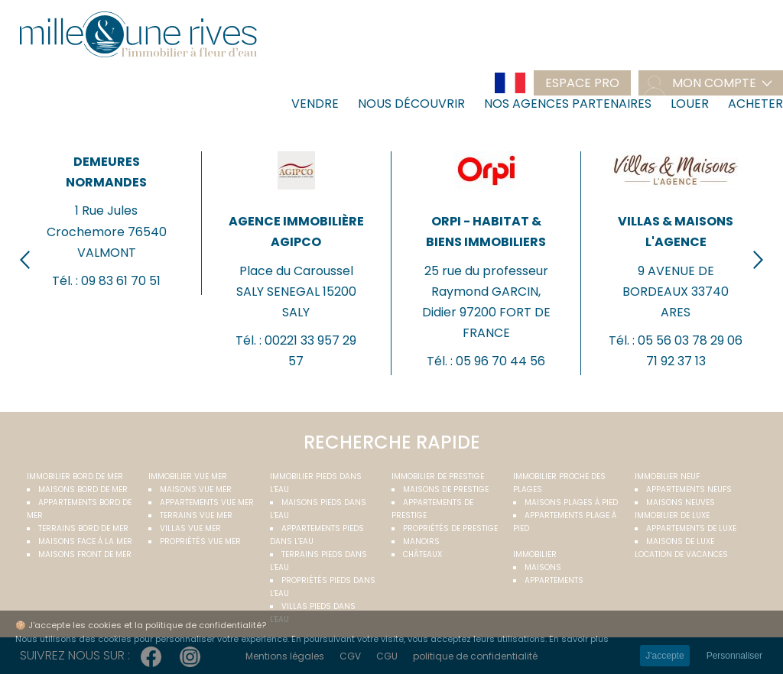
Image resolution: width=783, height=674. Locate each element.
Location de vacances (681, 554)
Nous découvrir (411, 103)
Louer (690, 103)
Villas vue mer (190, 528)
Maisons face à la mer (85, 541)
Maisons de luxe (680, 541)
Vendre (315, 103)
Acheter (755, 103)
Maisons (543, 567)
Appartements (554, 580)
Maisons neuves (680, 502)
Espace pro (582, 83)
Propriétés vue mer (200, 541)
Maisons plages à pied (571, 502)
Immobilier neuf (667, 476)
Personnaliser (734, 655)
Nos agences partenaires (567, 103)
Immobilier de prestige (438, 476)
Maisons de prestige (446, 489)
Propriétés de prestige (450, 528)
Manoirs (421, 541)
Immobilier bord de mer (75, 476)
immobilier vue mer (187, 476)
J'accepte (664, 655)
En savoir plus (579, 639)
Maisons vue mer (196, 489)
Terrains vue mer (196, 515)
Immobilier (535, 554)
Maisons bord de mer (83, 489)
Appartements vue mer (207, 502)
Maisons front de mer (85, 554)
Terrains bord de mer (83, 528)
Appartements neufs (689, 489)
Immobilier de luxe (672, 515)
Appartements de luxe (691, 528)
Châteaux (422, 554)
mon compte (714, 83)
